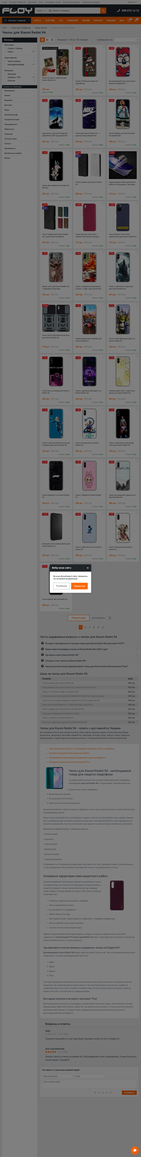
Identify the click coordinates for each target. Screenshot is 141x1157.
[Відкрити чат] (135, 1150)
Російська (61, 586)
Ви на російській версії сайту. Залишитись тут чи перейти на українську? (70, 577)
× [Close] (88, 568)
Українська (79, 586)
